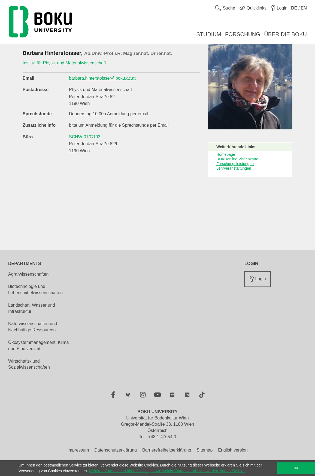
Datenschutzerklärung (115, 450)
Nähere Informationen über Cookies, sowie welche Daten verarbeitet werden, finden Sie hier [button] (166, 471)
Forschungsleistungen (235, 163)
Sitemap (205, 450)
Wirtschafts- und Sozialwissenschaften (29, 364)
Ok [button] (296, 468)
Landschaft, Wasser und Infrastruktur (31, 308)
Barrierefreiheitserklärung (166, 450)
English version (233, 450)
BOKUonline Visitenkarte (237, 159)
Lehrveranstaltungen (233, 168)
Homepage (225, 154)
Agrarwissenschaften (28, 274)
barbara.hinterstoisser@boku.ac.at (102, 78)
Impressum (78, 450)
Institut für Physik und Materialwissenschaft (64, 63)
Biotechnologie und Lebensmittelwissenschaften (35, 289)
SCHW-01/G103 (84, 137)
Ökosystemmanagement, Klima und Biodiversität (38, 345)
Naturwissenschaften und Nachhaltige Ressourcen (32, 326)
